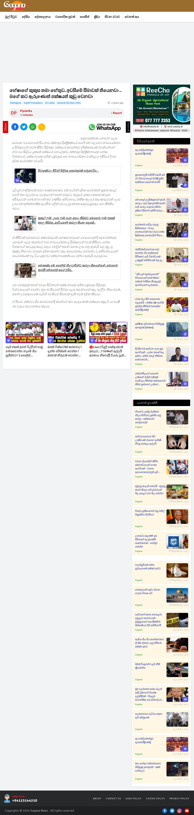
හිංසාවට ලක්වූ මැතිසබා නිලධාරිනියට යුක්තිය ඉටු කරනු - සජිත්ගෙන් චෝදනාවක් (148, 417)
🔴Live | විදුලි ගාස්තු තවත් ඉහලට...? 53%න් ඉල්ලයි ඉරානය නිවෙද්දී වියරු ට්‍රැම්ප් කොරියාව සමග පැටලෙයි (107, 351)
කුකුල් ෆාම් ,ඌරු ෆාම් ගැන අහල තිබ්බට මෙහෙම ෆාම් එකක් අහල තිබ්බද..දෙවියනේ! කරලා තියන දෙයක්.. (76, 220)
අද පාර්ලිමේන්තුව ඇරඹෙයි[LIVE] (144, 152)
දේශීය (26, 17)
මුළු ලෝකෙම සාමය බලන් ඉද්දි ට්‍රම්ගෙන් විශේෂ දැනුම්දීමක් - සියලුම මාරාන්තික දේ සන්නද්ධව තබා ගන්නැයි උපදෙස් (148, 695)
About (97, 798)
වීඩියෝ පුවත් (145, 141)
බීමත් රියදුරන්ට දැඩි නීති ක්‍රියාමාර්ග (147, 666)
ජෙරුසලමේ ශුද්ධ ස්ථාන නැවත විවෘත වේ (147, 591)
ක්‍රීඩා (97, 17)
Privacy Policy (179, 798)
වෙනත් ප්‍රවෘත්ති (147, 403)
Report (116, 113)
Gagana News (39, 811)
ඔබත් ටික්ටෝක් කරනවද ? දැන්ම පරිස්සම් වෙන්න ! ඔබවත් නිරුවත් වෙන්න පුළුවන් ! (65, 351)
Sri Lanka (50, 102)
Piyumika (26, 111)
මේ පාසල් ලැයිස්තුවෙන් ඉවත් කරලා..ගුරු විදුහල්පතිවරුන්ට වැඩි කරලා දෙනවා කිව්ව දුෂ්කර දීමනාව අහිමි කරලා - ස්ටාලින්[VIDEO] (150, 205)
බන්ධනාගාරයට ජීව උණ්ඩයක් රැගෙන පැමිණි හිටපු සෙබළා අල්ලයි (148, 440)
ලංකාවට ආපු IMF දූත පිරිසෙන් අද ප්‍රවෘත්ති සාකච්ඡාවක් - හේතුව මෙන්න (146, 541)
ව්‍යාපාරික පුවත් (65, 17)
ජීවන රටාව (112, 17)
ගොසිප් (84, 17)
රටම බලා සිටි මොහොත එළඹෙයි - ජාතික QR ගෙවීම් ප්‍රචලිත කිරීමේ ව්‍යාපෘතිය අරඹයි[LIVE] (149, 304)
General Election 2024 (69, 102)
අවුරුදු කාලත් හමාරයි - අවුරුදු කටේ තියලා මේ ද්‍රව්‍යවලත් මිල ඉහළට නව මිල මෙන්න (150, 490)
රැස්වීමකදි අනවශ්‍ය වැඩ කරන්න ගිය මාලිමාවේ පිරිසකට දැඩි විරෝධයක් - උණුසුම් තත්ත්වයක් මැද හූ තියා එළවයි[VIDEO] (148, 255)
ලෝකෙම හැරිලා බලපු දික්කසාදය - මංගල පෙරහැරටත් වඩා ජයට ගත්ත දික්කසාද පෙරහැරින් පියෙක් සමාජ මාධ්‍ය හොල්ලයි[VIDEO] (149, 230)
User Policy (134, 798)
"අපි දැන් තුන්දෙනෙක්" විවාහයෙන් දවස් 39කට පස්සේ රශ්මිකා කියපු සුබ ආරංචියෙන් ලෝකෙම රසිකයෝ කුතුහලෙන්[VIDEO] (148, 280)
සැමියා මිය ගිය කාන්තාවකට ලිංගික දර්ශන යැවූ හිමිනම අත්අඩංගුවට (149, 643)
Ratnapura (15, 102)
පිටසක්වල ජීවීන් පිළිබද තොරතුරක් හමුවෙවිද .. (68, 171)
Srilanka (28, 115)
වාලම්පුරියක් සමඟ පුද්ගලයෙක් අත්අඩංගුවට (147, 566)
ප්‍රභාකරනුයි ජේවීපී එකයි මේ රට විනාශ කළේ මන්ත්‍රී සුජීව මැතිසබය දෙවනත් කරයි (150, 178)
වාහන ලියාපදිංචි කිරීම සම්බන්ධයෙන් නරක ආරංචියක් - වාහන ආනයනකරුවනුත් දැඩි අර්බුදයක (146, 467)
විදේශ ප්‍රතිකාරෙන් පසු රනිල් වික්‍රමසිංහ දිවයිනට (149, 513)
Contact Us (113, 798)
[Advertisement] (97, 52)
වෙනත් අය (132, 17)
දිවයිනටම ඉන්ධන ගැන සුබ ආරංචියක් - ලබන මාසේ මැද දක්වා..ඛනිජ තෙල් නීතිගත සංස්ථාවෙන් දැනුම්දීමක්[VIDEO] (149, 354)
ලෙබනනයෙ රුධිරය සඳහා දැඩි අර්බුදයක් (148, 715)
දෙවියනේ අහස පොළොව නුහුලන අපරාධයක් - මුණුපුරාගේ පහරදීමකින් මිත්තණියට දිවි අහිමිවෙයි (148, 620)
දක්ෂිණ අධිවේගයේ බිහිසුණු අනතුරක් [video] (149, 325)
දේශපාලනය (42, 17)
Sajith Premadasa (33, 102)
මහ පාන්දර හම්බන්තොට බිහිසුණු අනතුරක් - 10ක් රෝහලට (148, 767)
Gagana (138, 165)
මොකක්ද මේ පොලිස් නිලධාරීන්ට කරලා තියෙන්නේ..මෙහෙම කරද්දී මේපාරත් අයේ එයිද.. (78, 268)
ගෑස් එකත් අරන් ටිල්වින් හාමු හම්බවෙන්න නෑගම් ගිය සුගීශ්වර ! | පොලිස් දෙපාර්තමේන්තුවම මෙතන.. (24, 351)
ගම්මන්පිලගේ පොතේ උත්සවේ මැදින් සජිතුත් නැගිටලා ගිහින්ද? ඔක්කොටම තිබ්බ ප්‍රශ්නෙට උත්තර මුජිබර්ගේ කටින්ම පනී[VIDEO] (150, 379)
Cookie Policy (155, 798)
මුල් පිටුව (11, 17)
